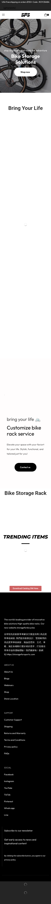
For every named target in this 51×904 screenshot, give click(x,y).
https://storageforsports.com (21, 654)
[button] (3, 14)
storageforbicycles (26, 627)
